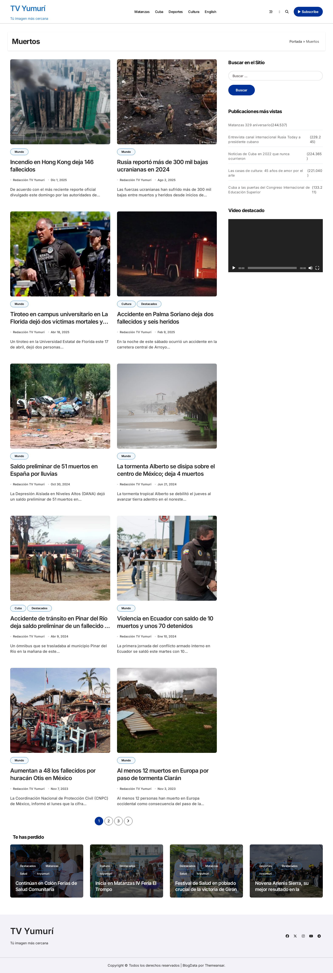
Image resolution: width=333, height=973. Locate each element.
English (210, 12)
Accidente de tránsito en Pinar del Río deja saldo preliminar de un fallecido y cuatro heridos (59, 626)
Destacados (149, 304)
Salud (23, 873)
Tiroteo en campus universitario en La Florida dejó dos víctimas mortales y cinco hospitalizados (59, 322)
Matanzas (142, 12)
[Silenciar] (310, 268)
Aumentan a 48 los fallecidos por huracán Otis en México (53, 774)
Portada (295, 41)
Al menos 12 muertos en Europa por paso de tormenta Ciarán (163, 774)
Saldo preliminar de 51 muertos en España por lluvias (54, 470)
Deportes (176, 12)
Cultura (193, 12)
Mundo (19, 151)
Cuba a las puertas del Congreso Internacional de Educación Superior (269, 189)
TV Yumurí (27, 8)
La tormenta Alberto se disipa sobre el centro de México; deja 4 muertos (166, 470)
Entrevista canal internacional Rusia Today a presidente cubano (264, 139)
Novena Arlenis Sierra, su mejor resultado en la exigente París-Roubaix (281, 889)
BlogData (190, 965)
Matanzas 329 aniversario (249, 125)
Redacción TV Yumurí (29, 180)
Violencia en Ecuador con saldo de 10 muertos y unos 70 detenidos (165, 622)
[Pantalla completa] (317, 268)
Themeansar (214, 965)
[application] (275, 245)
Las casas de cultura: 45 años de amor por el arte (265, 173)
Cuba (159, 12)
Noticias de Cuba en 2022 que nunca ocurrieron (258, 156)
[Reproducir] (234, 268)
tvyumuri (43, 873)
